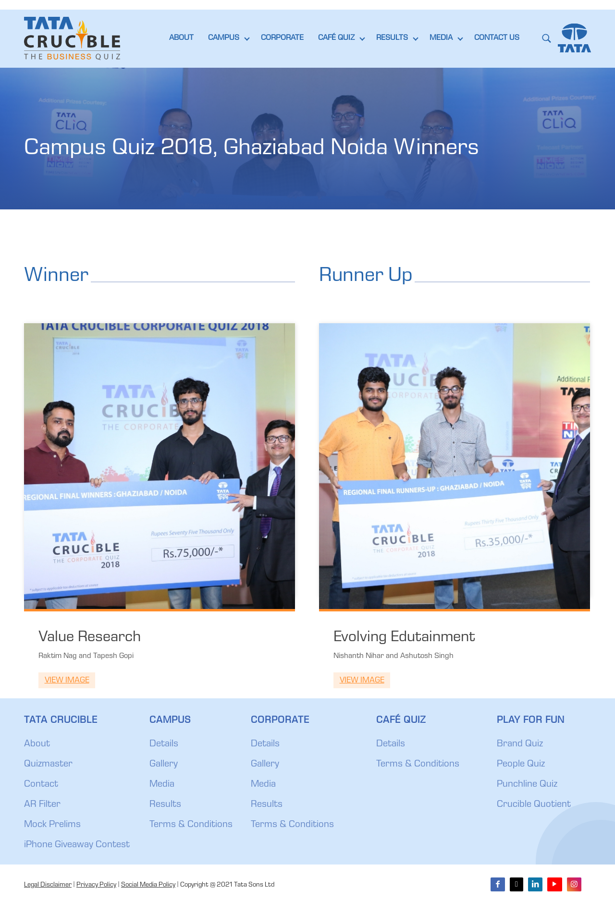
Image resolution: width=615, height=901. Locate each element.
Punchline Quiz (527, 785)
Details (163, 744)
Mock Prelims (52, 825)
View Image (67, 681)
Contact (41, 785)
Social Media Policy (148, 885)
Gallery (163, 764)
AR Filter (42, 805)
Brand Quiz (520, 744)
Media (161, 785)
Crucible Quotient (534, 805)
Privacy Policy (96, 885)
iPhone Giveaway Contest (77, 845)
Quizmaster (48, 764)
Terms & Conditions (191, 825)
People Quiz (521, 764)
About (37, 744)
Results (165, 805)
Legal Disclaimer (48, 885)
